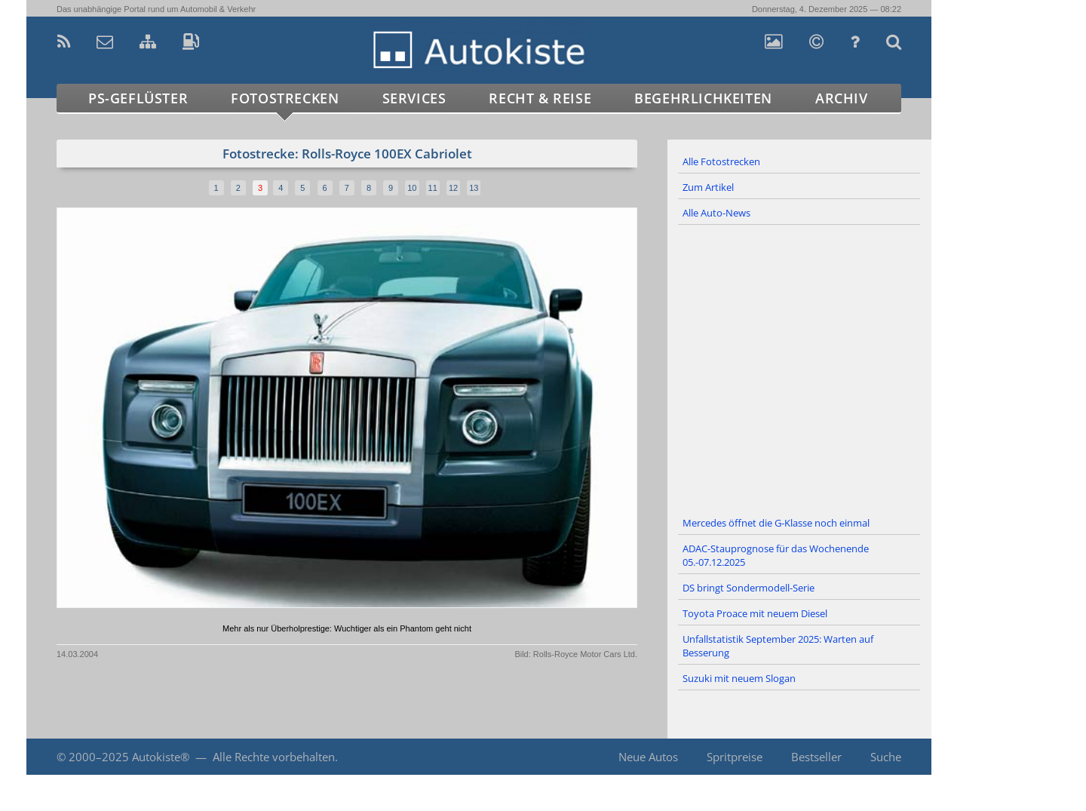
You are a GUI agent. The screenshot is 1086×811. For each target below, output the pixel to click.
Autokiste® (160, 756)
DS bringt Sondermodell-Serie (748, 587)
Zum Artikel (708, 187)
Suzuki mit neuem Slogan (739, 678)
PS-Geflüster (138, 98)
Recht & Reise (540, 98)
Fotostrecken (285, 98)
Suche (885, 756)
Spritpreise (734, 756)
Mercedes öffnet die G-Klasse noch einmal (776, 523)
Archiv (841, 98)
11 (432, 187)
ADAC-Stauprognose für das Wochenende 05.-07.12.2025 (776, 555)
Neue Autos (648, 756)
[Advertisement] (799, 368)
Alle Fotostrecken (721, 161)
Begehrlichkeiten (703, 98)
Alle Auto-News (716, 213)
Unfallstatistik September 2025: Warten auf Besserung (778, 645)
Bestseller (816, 756)
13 (473, 187)
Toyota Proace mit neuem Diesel (755, 613)
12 (453, 187)
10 (411, 187)
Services (414, 98)
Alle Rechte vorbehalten (274, 756)
